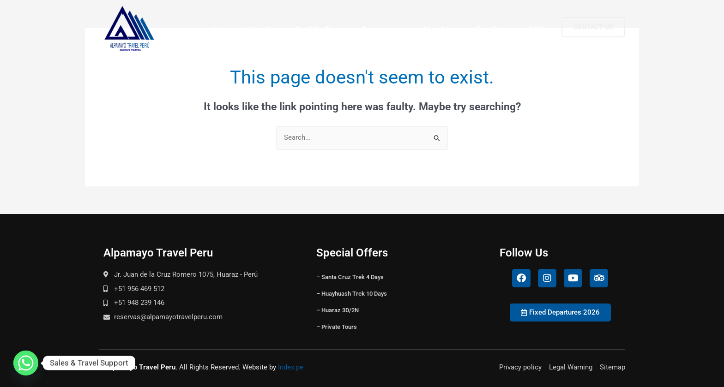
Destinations (386, 29)
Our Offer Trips (323, 29)
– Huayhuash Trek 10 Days (351, 293)
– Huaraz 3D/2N (337, 310)
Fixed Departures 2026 (510, 29)
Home (223, 29)
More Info (442, 29)
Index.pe (290, 367)
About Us (264, 29)
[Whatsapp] (25, 363)
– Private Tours (336, 326)
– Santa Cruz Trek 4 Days (350, 277)
